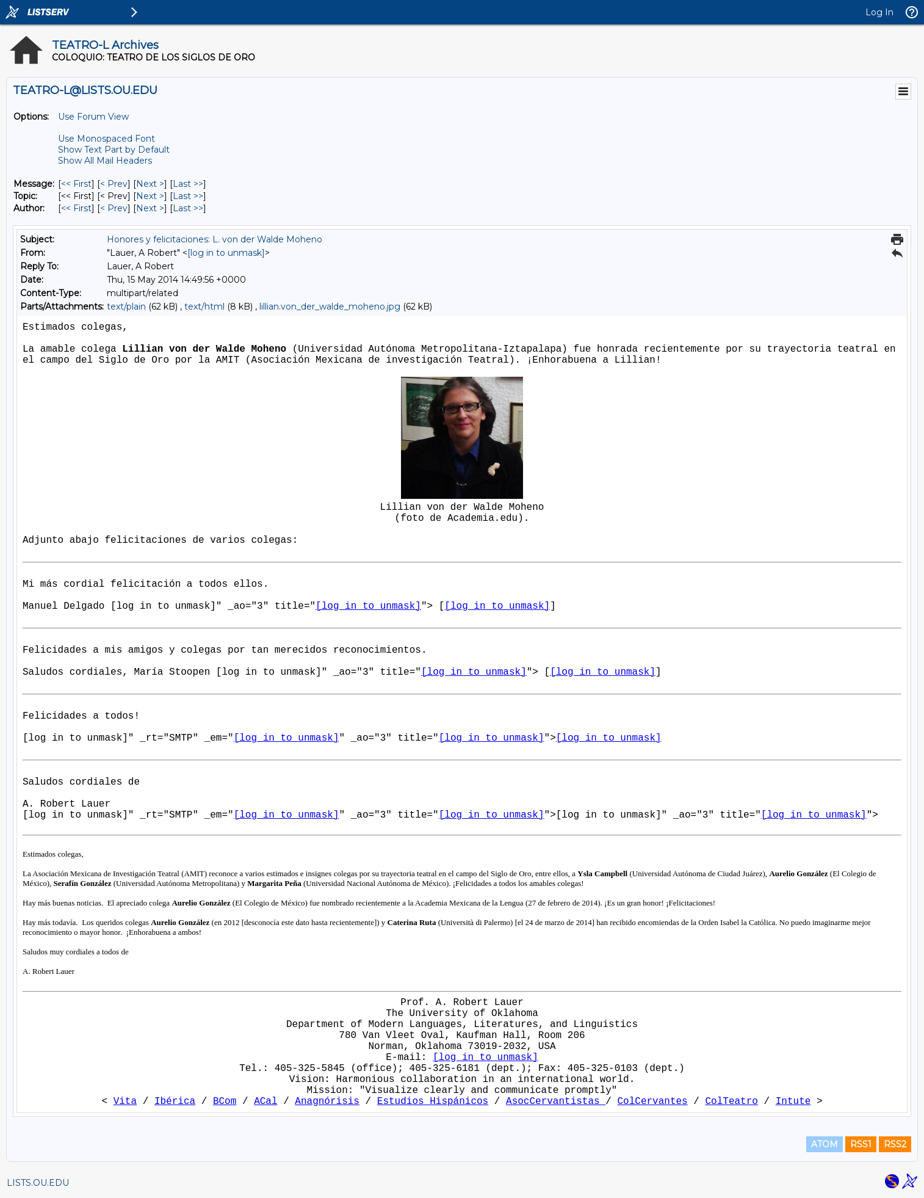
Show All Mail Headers (105, 160)
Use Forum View (93, 116)
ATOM (824, 1144)
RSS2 (895, 1144)
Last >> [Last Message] (188, 183)
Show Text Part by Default (114, 149)
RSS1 (861, 1144)
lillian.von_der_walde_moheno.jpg (329, 306)
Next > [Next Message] (150, 183)
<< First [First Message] (76, 183)
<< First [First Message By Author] (76, 208)
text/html (204, 306)
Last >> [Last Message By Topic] (188, 196)
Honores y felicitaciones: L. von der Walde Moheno (214, 239)
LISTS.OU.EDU (38, 1182)
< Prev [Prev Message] (114, 183)
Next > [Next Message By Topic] (150, 196)
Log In (879, 12)
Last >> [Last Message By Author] (188, 208)
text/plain (126, 306)
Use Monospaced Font (106, 138)
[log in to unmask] (226, 252)
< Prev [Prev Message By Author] (114, 208)
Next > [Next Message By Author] (150, 208)
